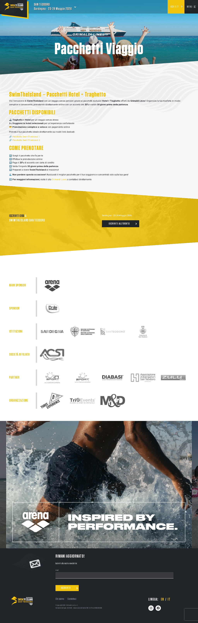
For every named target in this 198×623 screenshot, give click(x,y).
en (162, 599)
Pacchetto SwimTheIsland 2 (26, 140)
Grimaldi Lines (59, 179)
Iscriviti (174, 6)
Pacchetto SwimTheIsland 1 (26, 136)
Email (57, 570)
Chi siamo (59, 598)
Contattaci (71, 598)
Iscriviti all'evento (119, 223)
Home (91, 34)
